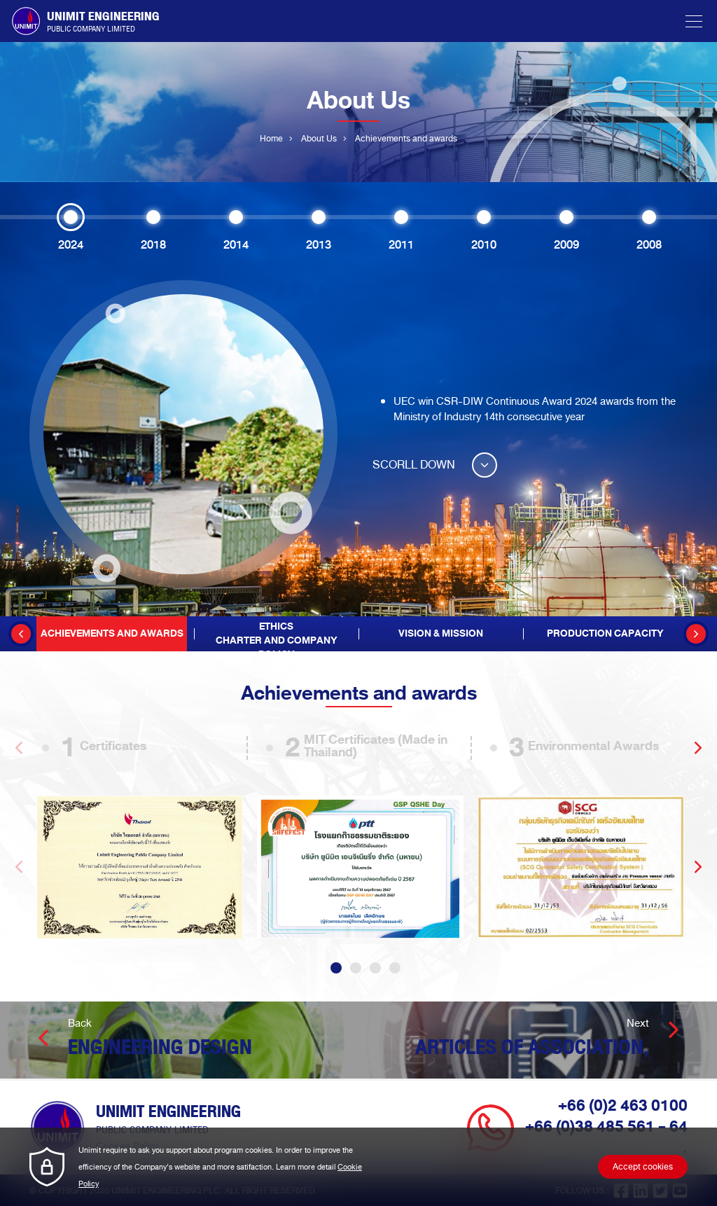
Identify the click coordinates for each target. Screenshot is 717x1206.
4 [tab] (395, 967)
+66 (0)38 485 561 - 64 (606, 1126)
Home (271, 139)
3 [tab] (375, 967)
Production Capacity (605, 633)
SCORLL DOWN (435, 464)
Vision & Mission (440, 633)
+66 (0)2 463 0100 (623, 1105)
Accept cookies (643, 1167)
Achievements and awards (112, 633)
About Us (319, 139)
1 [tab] (336, 967)
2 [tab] (355, 967)
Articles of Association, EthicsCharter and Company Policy (276, 633)
